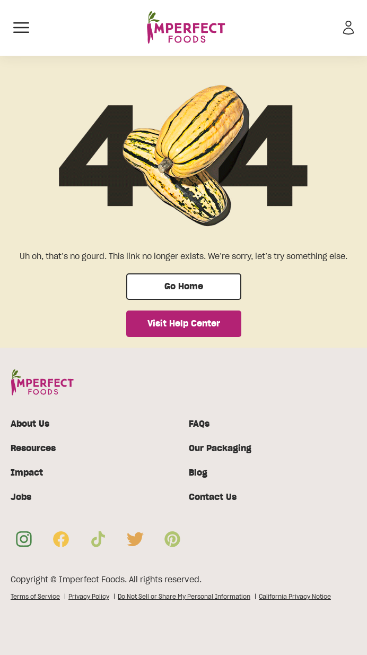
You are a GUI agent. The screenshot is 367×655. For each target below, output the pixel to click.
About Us (30, 424)
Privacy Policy (88, 596)
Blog (198, 473)
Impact (27, 473)
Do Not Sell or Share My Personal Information (184, 596)
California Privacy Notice (295, 596)
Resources (33, 448)
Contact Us (213, 497)
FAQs (199, 424)
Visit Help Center (183, 324)
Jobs (21, 497)
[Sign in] (348, 28)
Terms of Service (35, 596)
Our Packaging (220, 448)
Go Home (183, 286)
